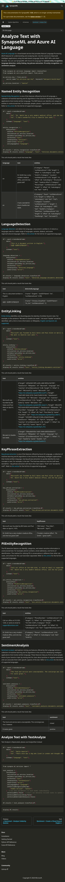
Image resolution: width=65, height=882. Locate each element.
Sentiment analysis (7, 650)
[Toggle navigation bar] (2, 5)
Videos (3, 859)
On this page (7, 30)
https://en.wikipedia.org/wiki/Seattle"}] (32, 441)
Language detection (8, 229)
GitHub (47, 1)
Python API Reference (8, 842)
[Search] (62, 5)
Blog (3, 856)
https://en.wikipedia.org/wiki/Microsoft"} (33, 393)
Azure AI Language (8, 53)
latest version (35, 17)
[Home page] (3, 22)
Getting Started (6, 839)
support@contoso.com (10, 625)
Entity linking (5, 316)
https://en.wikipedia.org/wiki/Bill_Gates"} (33, 405)
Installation (5, 836)
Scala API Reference (8, 845)
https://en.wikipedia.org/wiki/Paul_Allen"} (45, 415)
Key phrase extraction (8, 454)
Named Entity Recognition (10, 96)
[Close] (63, 1)
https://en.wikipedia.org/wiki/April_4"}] (32, 427)
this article (11, 106)
